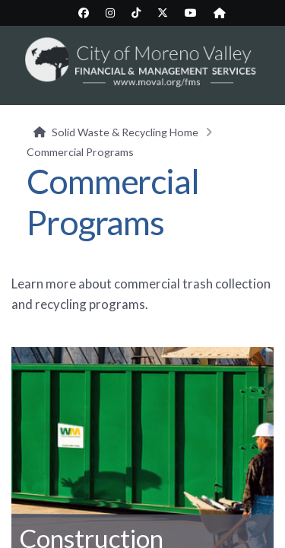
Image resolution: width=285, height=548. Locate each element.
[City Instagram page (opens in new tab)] (110, 13)
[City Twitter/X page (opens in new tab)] (162, 13)
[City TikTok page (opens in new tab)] (136, 13)
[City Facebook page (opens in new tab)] (83, 13)
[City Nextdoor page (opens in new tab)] (220, 13)
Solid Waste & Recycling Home (125, 132)
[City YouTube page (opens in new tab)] (191, 13)
